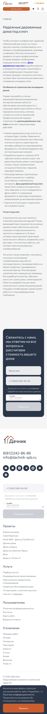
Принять (23, 708)
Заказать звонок (16, 9)
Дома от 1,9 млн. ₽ (11, 557)
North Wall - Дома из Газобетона (18, 539)
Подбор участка (11, 572)
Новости (7, 648)
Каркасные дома (11, 531)
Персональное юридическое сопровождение (17, 581)
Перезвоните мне (23, 514)
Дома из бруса (10, 546)
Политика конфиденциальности (18, 608)
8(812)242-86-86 (17, 453)
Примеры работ (10, 633)
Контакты (7, 612)
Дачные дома (9, 543)
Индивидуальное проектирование (19, 576)
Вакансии (7, 659)
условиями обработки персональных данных (24, 390)
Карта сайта (9, 615)
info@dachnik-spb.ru (19, 457)
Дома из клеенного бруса (15, 550)
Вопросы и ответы (12, 619)
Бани (5, 554)
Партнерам (8, 644)
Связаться (23, 406)
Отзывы (7, 637)
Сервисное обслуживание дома (18, 586)
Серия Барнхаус (10, 535)
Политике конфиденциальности (18, 694)
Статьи (6, 652)
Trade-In (7, 663)
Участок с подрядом (13, 593)
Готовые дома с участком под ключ (20, 590)
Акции (6, 656)
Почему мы (8, 641)
